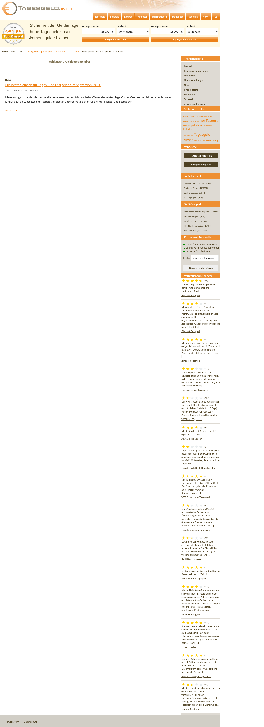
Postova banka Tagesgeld (194, 389)
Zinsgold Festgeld (191, 360)
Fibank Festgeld (189, 647)
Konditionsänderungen (196, 70)
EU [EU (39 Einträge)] (199, 121)
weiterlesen (14, 109)
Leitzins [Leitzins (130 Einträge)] (187, 129)
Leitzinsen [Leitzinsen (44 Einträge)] (196, 130)
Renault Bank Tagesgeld (194, 578)
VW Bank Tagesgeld (191, 419)
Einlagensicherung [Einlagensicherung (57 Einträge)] (190, 121)
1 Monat (133, 31)
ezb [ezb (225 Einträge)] (203, 121)
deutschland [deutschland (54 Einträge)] (209, 116)
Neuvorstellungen (194, 80)
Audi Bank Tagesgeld (192, 559)
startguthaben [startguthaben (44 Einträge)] (188, 135)
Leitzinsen (189, 75)
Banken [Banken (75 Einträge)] (186, 116)
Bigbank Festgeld (190, 295)
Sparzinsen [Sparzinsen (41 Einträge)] (214, 130)
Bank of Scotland (190, 708)
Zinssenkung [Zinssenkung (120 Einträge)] (211, 140)
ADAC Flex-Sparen (191, 438)
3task (35, 90)
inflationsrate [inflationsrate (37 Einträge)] (208, 126)
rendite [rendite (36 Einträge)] (202, 130)
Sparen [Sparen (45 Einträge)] (207, 130)
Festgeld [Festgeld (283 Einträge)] (212, 120)
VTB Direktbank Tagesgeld (195, 497)
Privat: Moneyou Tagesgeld (196, 529)
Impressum (13, 721)
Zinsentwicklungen (194, 103)
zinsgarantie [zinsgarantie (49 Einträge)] (199, 140)
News (8, 79)
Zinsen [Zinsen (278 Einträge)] (188, 140)
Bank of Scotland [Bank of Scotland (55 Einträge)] (197, 116)
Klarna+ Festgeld (190, 614)
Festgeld (188, 66)
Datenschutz (30, 721)
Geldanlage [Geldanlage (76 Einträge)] (188, 125)
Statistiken (189, 94)
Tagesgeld (189, 99)
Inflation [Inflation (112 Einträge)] (198, 125)
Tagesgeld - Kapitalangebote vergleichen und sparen (53, 51)
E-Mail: (187, 257)
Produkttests (191, 89)
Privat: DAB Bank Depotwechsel (199, 467)
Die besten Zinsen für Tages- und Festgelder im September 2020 (53, 85)
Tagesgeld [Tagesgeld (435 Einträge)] (202, 134)
